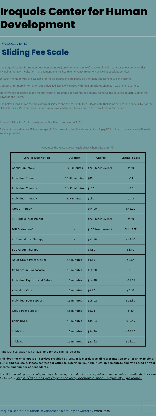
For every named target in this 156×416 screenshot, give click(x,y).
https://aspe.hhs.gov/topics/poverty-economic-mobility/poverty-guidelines (79, 378)
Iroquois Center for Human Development (73, 18)
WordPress (102, 411)
